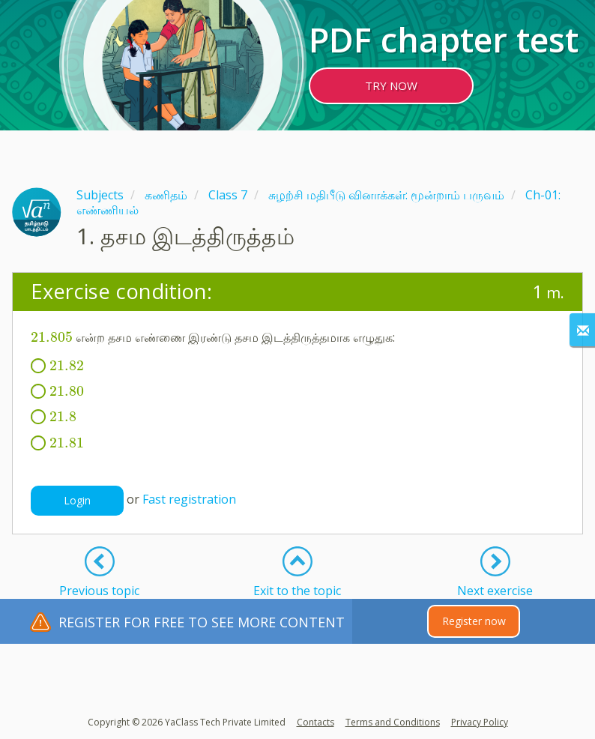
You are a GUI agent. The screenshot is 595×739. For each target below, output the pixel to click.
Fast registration (189, 499)
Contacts (315, 722)
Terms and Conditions (392, 722)
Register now (474, 621)
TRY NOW (391, 85)
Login (77, 500)
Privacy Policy (479, 722)
